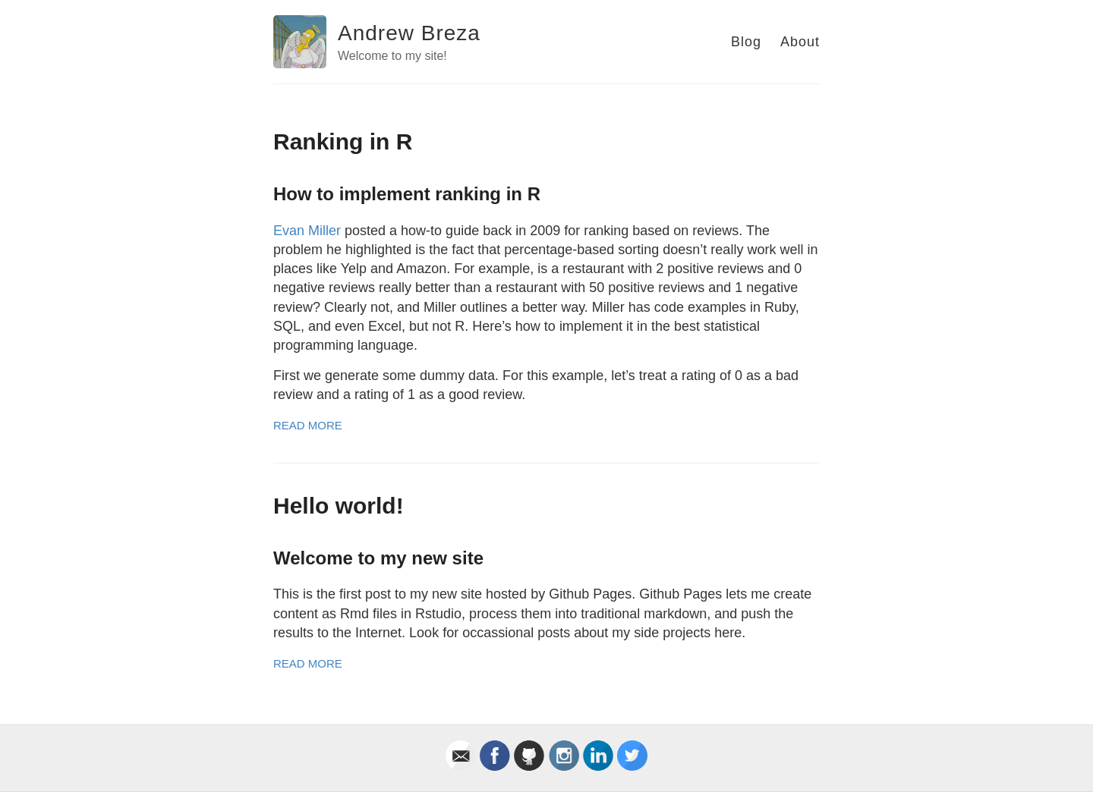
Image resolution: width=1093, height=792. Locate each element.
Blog (746, 41)
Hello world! (338, 505)
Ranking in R (342, 141)
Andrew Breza (409, 33)
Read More (307, 425)
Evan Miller (307, 230)
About (800, 41)
